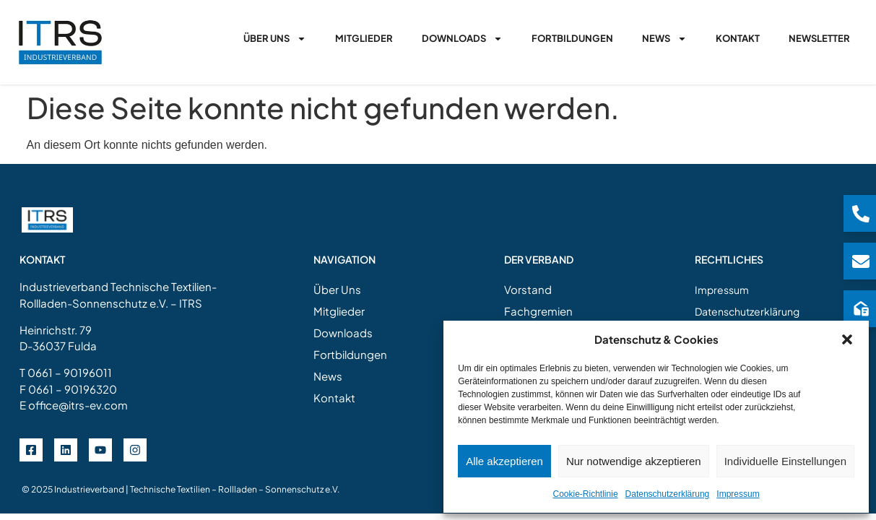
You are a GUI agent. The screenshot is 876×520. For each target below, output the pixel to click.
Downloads (462, 39)
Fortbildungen (572, 38)
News (664, 39)
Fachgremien (538, 311)
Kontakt (738, 38)
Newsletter (819, 38)
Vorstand (528, 289)
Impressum (737, 494)
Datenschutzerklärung (667, 494)
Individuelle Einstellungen (785, 461)
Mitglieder (364, 38)
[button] (847, 339)
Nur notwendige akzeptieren (633, 461)
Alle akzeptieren (504, 461)
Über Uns (274, 39)
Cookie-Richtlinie (585, 494)
